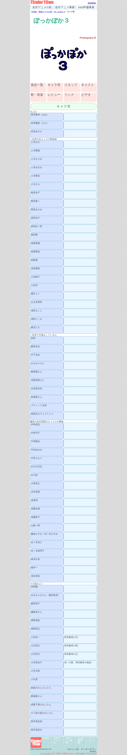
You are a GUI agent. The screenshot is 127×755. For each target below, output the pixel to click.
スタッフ (70, 85)
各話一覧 (37, 85)
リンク (69, 94)
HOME (34, 12)
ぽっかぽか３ (59, 12)
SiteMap (92, 3)
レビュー (54, 94)
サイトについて (92, 740)
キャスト (87, 85)
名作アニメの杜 (42, 7)
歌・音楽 (37, 94)
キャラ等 (54, 85)
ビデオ (86, 94)
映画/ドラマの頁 (45, 12)
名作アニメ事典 (65, 7)
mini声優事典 (86, 7)
